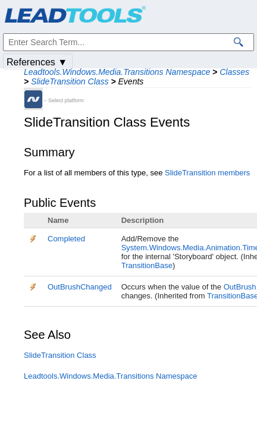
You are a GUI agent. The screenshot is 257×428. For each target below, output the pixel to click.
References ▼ (37, 62)
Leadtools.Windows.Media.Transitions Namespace (117, 72)
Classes (234, 72)
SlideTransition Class (69, 81)
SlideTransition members (207, 172)
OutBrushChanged (80, 286)
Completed (66, 238)
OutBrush (240, 286)
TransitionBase (147, 265)
